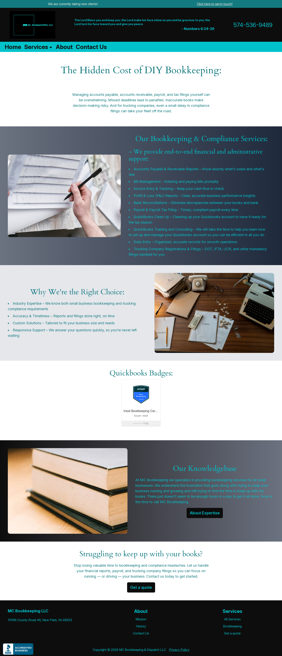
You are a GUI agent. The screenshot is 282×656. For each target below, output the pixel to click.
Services (36, 46)
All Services (232, 619)
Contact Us (91, 46)
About (64, 46)
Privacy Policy (179, 650)
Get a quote (141, 587)
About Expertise (205, 513)
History (141, 626)
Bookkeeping (232, 626)
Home (13, 46)
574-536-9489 (252, 24)
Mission (141, 619)
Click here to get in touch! (214, 4)
